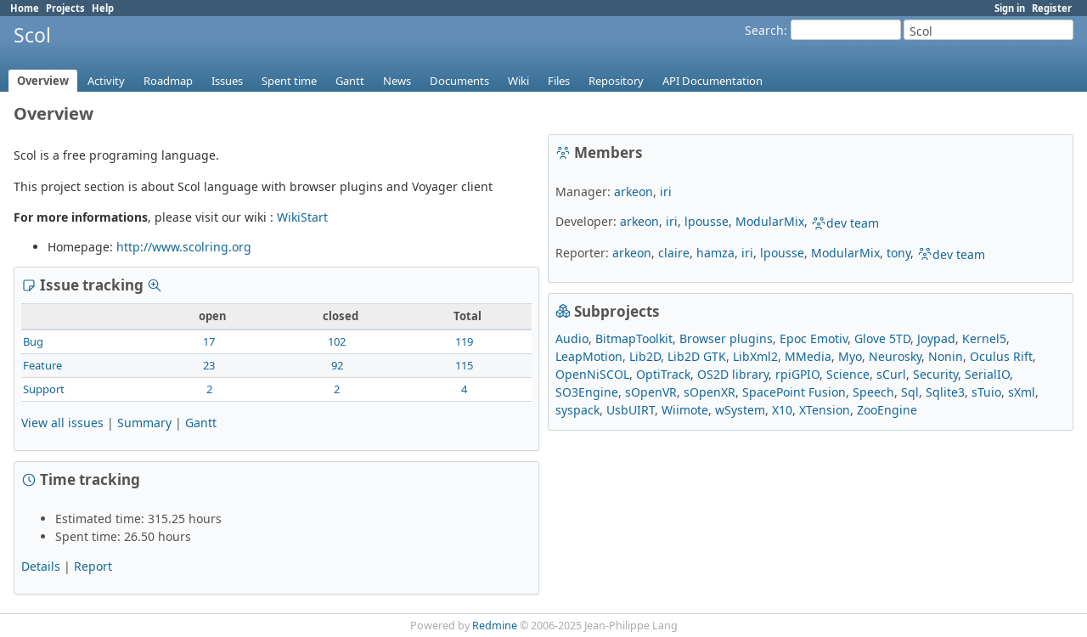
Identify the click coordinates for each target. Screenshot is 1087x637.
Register (1052, 8)
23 (209, 365)
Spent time (289, 80)
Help (103, 8)
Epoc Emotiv (814, 338)
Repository (616, 80)
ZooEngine (887, 410)
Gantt (349, 80)
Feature (42, 365)
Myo (850, 356)
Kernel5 (984, 338)
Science (848, 374)
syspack (577, 410)
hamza (715, 253)
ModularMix (769, 221)
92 (337, 365)
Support (44, 389)
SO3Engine (586, 392)
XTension (824, 410)
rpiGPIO (797, 374)
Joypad (936, 338)
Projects (65, 8)
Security (935, 374)
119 (464, 341)
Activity (106, 80)
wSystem (740, 410)
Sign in (1009, 8)
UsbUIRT (630, 410)
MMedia (808, 356)
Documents (459, 80)
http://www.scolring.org (183, 247)
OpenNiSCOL (592, 374)
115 (464, 365)
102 (337, 341)
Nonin (945, 356)
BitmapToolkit (634, 338)
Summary (144, 422)
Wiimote (685, 410)
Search (764, 30)
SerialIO (987, 374)
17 (209, 341)
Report (93, 566)
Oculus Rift (1001, 356)
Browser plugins (726, 338)
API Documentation (712, 80)
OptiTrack (663, 374)
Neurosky (895, 356)
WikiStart (302, 217)
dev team (845, 223)
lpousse (706, 221)
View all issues (62, 422)
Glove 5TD (882, 338)
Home (24, 8)
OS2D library (733, 374)
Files (559, 80)
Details (40, 566)
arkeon (633, 191)
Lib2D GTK (696, 356)
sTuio (986, 392)
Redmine (494, 625)
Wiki (518, 80)
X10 (782, 410)
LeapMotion (588, 356)
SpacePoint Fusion (794, 392)
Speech (873, 392)
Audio (572, 338)
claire (674, 253)
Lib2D (645, 356)
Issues (227, 80)
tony (898, 253)
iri (666, 191)
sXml (1021, 392)
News (397, 80)
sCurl (891, 374)
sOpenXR (709, 392)
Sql (910, 392)
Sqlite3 (945, 392)
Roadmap (168, 80)
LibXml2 (755, 356)
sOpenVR (651, 392)
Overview (43, 80)
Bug (33, 341)
